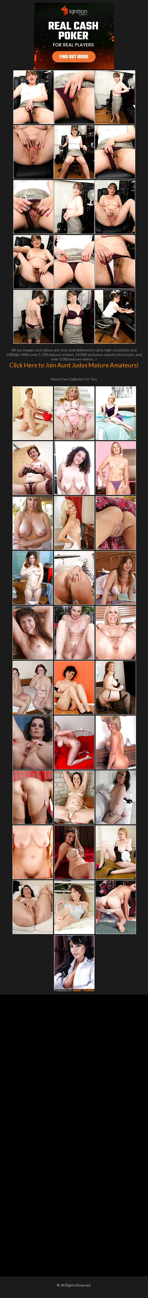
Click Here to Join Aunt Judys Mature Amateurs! (74, 365)
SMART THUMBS (83, 990)
